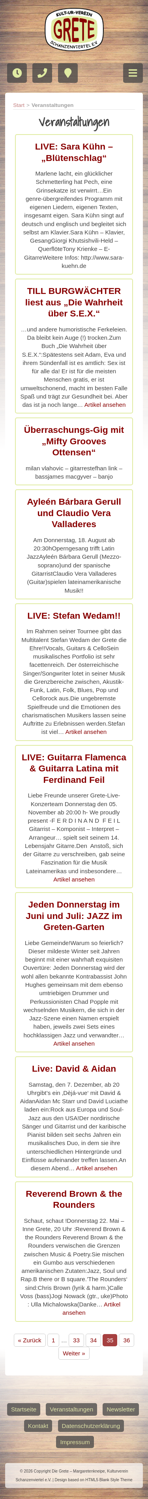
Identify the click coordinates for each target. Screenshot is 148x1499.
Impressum (75, 1442)
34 (93, 1340)
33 (76, 1340)
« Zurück (29, 1340)
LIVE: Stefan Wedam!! (73, 615)
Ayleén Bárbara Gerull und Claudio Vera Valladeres (74, 512)
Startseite (23, 1409)
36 (126, 1340)
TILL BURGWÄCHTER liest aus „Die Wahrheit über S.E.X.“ (74, 302)
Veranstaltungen (71, 1409)
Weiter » (74, 1353)
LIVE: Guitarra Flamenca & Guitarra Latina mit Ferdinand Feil (74, 768)
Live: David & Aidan (74, 1068)
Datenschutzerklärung (91, 1425)
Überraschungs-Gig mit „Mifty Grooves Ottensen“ (74, 441)
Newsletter (121, 1409)
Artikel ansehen (105, 404)
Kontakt (38, 1425)
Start (18, 105)
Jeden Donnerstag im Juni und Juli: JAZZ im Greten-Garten (74, 915)
